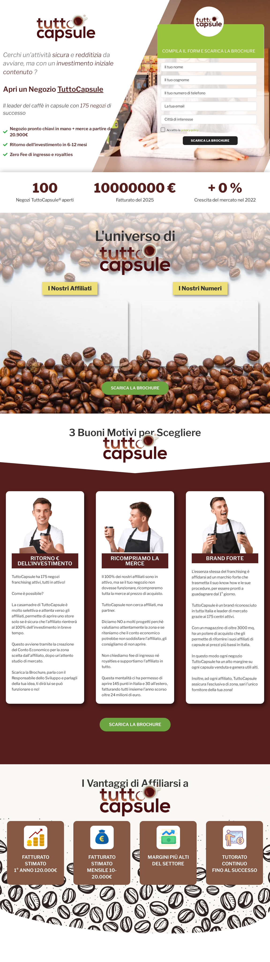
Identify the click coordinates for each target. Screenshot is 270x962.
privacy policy (190, 134)
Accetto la (183, 134)
